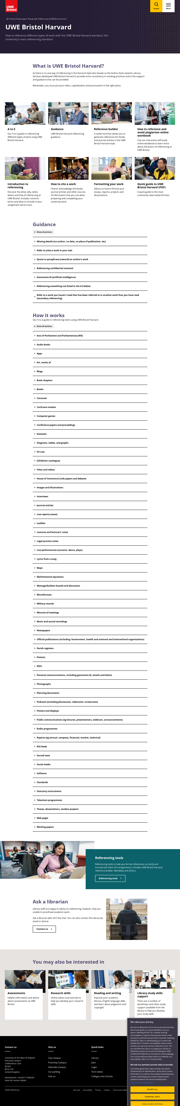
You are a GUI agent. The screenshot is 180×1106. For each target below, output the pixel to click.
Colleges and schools (102, 1076)
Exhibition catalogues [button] (48, 460)
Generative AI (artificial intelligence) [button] (56, 277)
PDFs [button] (39, 666)
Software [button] (42, 773)
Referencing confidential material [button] (55, 268)
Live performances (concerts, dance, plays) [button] (59, 550)
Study (13, 19)
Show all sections (44, 232)
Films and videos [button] (46, 469)
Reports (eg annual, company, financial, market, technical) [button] (68, 737)
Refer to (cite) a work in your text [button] (54, 250)
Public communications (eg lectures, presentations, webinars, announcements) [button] (80, 719)
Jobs (93, 1062)
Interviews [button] (42, 496)
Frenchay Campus (57, 1062)
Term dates (97, 1071)
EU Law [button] (41, 451)
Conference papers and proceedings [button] (56, 424)
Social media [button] (43, 764)
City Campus (54, 1057)
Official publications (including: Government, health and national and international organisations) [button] (90, 639)
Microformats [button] (44, 594)
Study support (22, 19)
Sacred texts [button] (43, 755)
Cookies (107, 1090)
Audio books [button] (43, 344)
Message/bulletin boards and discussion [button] (58, 585)
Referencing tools (108, 878)
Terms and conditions (121, 1090)
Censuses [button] (42, 398)
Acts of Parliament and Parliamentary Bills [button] (60, 335)
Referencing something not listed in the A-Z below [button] (64, 286)
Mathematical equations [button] (50, 576)
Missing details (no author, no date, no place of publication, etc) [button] (71, 241)
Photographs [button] (44, 684)
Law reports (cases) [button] (47, 514)
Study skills (33, 19)
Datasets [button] (41, 433)
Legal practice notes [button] (47, 541)
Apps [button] (39, 353)
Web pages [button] (42, 818)
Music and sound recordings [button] (52, 621)
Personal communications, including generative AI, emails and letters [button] (74, 675)
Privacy (98, 1090)
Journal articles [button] (45, 505)
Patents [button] (41, 657)
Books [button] (40, 389)
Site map (76, 1090)
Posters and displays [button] (48, 710)
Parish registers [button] (45, 648)
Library (95, 1057)
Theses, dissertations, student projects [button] (57, 809)
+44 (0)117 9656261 (26, 1077)
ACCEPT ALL (152, 1096)
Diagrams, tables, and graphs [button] (52, 442)
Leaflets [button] (41, 523)
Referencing (44, 19)
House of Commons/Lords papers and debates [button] (61, 478)
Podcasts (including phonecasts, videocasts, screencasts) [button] (67, 701)
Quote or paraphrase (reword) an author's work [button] (62, 259)
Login (94, 1067)
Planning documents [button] (48, 692)
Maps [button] (40, 567)
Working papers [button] (45, 826)
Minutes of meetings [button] (48, 612)
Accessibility (87, 1090)
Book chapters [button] (44, 380)
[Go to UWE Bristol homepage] (7, 19)
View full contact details (15, 1080)
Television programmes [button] (49, 800)
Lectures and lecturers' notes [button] (52, 532)
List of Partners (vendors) (141, 1090)
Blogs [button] (40, 371)
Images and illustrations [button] (50, 487)
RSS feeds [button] (42, 746)
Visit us (51, 1076)
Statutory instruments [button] (49, 791)
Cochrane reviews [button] (46, 407)
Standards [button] (42, 782)
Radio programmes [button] (47, 728)
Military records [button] (45, 603)
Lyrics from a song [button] (46, 558)
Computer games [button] (46, 416)
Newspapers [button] (43, 630)
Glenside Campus (57, 1067)
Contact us (42, 928)
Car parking (54, 1071)
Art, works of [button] (44, 362)
